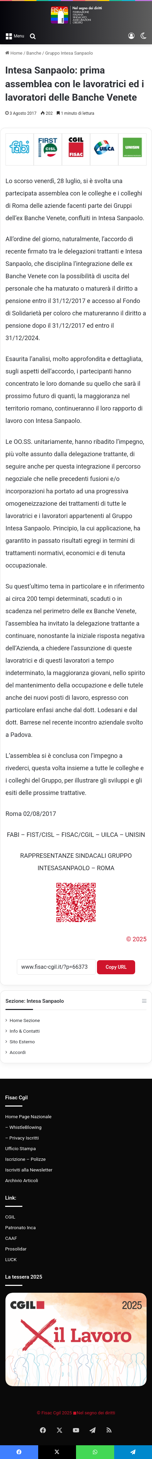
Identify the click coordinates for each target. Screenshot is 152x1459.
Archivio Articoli (21, 1180)
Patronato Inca (20, 1227)
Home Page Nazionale (28, 1116)
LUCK (11, 1259)
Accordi (17, 1052)
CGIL (10, 1217)
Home (13, 53)
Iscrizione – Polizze (25, 1159)
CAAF (11, 1238)
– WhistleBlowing (23, 1127)
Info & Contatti (25, 1031)
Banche (33, 53)
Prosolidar (15, 1249)
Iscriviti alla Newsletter (28, 1169)
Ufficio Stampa (20, 1148)
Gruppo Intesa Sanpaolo (69, 53)
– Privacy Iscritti (22, 1138)
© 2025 (136, 939)
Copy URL (116, 967)
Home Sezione (25, 1020)
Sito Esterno (22, 1041)
